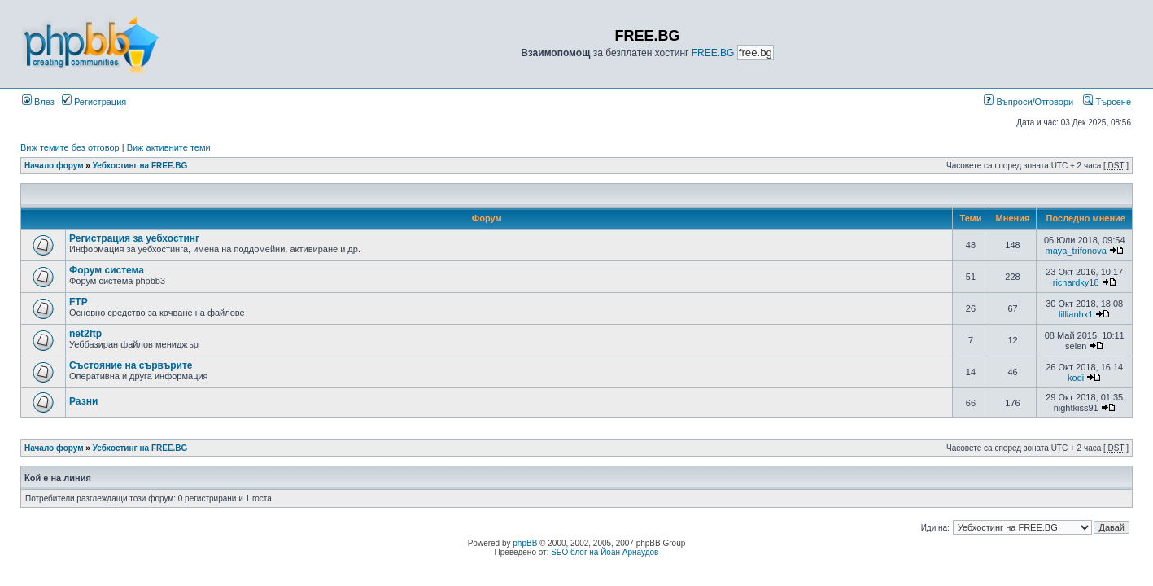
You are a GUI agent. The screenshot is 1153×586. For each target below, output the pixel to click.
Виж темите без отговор (70, 147)
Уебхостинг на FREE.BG (140, 165)
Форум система (106, 270)
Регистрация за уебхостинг (134, 238)
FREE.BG (713, 53)
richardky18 (1076, 282)
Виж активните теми (169, 147)
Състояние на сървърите (131, 365)
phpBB (525, 543)
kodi (1076, 378)
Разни (83, 401)
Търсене (1107, 102)
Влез (38, 102)
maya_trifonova (1076, 251)
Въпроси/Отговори (1028, 102)
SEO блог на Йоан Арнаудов (604, 552)
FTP (78, 302)
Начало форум (54, 165)
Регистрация (94, 102)
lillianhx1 (1076, 314)
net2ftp (85, 333)
